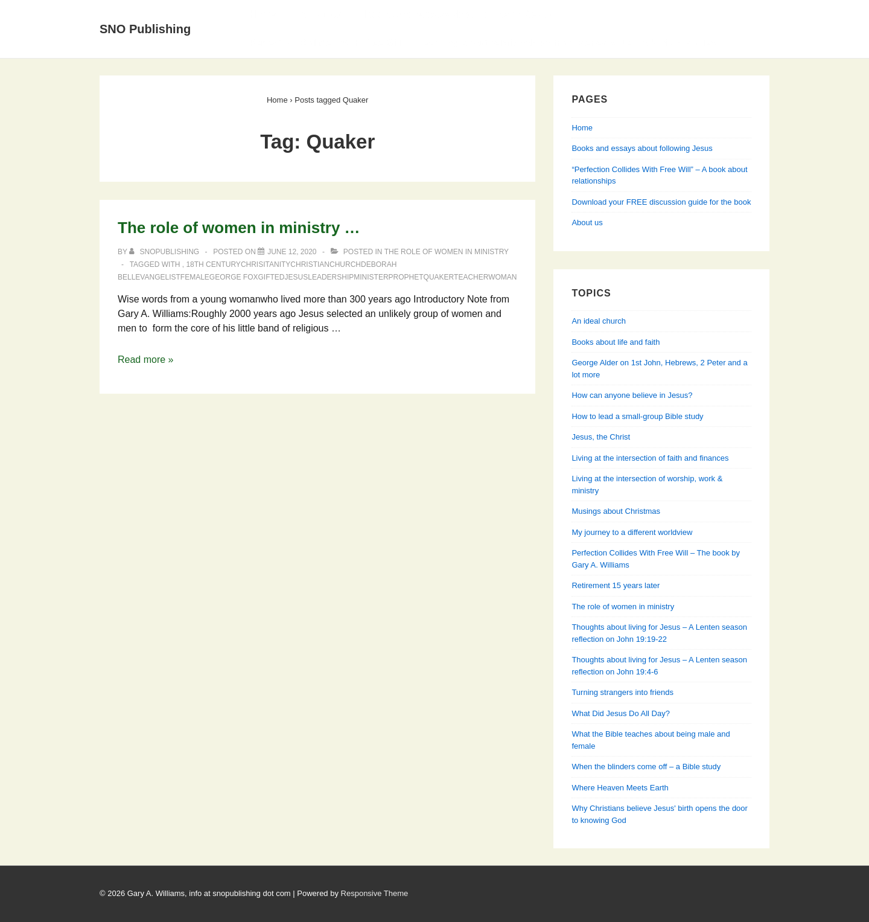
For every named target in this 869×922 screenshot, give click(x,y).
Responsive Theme (375, 893)
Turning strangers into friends (622, 692)
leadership (331, 277)
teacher (471, 277)
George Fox (233, 277)
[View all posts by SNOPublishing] (165, 252)
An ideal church (598, 320)
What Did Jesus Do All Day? (620, 713)
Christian (309, 264)
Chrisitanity (265, 264)
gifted (271, 277)
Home (262, 14)
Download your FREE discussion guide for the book (661, 201)
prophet (406, 277)
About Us (320, 14)
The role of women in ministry (446, 252)
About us (586, 222)
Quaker (439, 277)
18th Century (213, 264)
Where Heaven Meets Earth (619, 787)
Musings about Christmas (615, 511)
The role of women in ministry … (239, 228)
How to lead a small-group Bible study (637, 416)
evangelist (157, 277)
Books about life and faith (615, 342)
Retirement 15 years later (615, 585)
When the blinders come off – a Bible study (646, 766)
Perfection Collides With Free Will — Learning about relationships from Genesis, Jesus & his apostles (482, 43)
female (194, 277)
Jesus (296, 277)
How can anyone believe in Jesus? (631, 395)
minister (371, 277)
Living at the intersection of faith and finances (649, 458)
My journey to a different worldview (631, 532)
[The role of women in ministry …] (291, 252)
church (345, 264)
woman (502, 277)
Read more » (146, 359)
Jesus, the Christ (600, 436)
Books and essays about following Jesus (459, 14)
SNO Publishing (145, 29)
